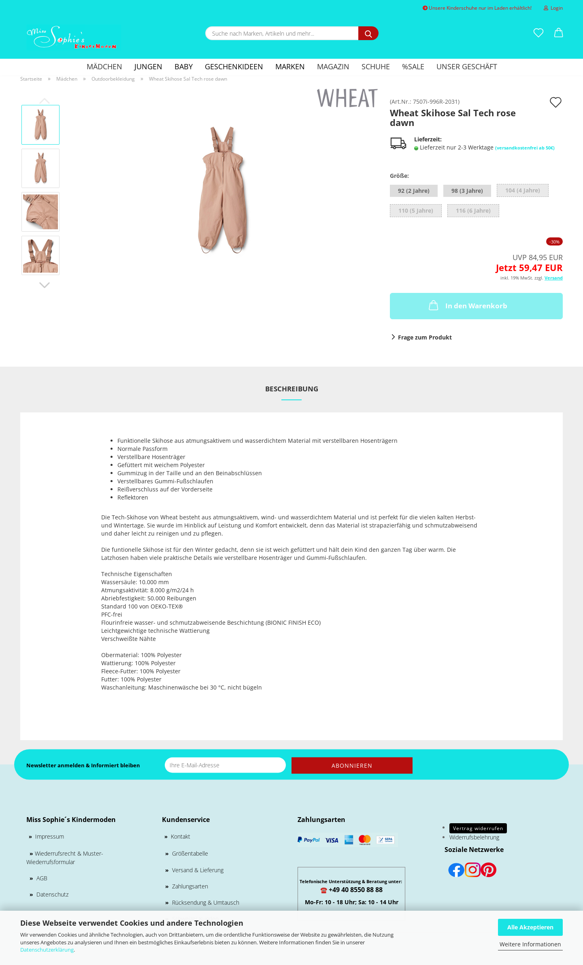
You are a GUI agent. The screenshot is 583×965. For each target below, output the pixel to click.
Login (553, 7)
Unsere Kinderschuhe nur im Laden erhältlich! (477, 7)
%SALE (413, 66)
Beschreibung (291, 388)
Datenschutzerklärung (47, 949)
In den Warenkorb (467, 305)
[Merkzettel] (538, 33)
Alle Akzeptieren (530, 927)
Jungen (148, 66)
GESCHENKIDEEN (234, 66)
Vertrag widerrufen (478, 828)
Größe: (399, 175)
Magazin (333, 66)
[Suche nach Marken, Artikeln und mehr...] (368, 33)
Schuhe (376, 66)
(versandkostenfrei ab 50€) (525, 148)
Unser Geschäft (466, 66)
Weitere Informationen (530, 944)
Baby (183, 66)
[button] (559, 33)
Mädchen (104, 66)
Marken (290, 66)
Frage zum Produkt (425, 337)
